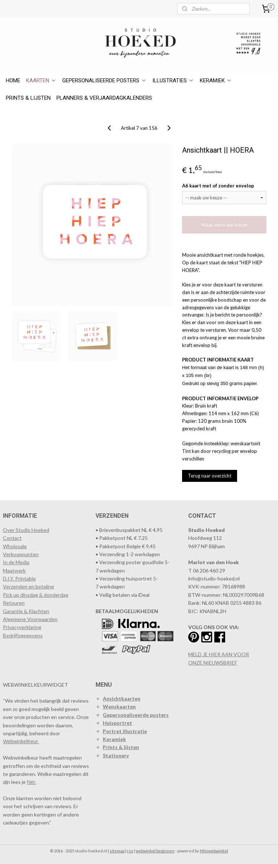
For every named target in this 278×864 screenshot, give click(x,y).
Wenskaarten (119, 706)
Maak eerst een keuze (224, 225)
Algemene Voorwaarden (30, 619)
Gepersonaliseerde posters (136, 715)
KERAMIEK (216, 80)
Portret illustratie (125, 731)
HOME (13, 80)
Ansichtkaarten (121, 698)
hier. (31, 782)
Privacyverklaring (22, 627)
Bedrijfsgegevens (23, 635)
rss (130, 850)
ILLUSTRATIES (173, 80)
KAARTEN (41, 80)
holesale (17, 546)
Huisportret (117, 723)
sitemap (117, 850)
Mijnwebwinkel (214, 850)
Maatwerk (14, 570)
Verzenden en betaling (28, 586)
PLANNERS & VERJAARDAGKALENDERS (104, 98)
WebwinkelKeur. (21, 741)
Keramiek (114, 739)
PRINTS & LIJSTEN (28, 98)
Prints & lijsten (121, 747)
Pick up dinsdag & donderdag (35, 595)
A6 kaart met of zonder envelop (218, 186)
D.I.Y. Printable (19, 578)
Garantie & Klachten (26, 611)
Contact (12, 538)
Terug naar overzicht (209, 476)
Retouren (14, 603)
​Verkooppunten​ (21, 554)
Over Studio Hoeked (26, 530)
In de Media (16, 562)
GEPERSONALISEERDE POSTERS (104, 80)
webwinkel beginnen (155, 850)
